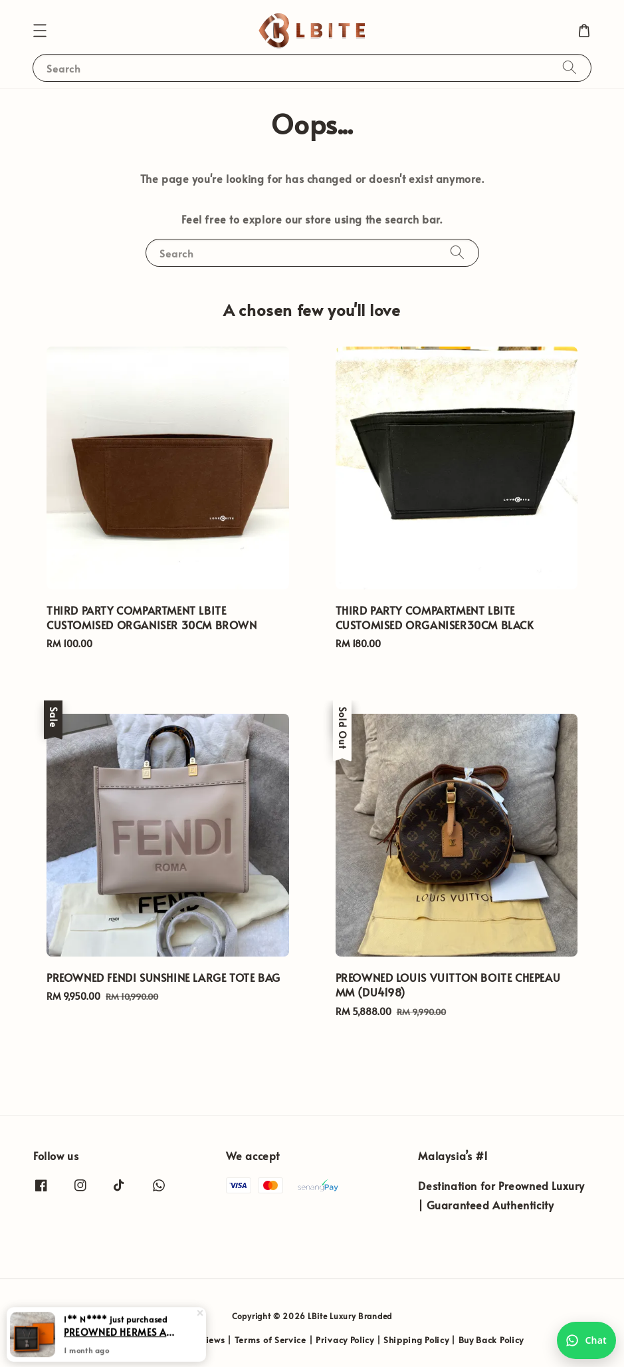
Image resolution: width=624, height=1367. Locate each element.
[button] (39, 30)
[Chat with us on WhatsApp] (586, 1340)
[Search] (569, 67)
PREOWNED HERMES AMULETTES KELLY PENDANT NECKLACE (122, 1341)
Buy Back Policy (491, 1340)
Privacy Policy (345, 1340)
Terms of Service (270, 1340)
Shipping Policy (416, 1340)
